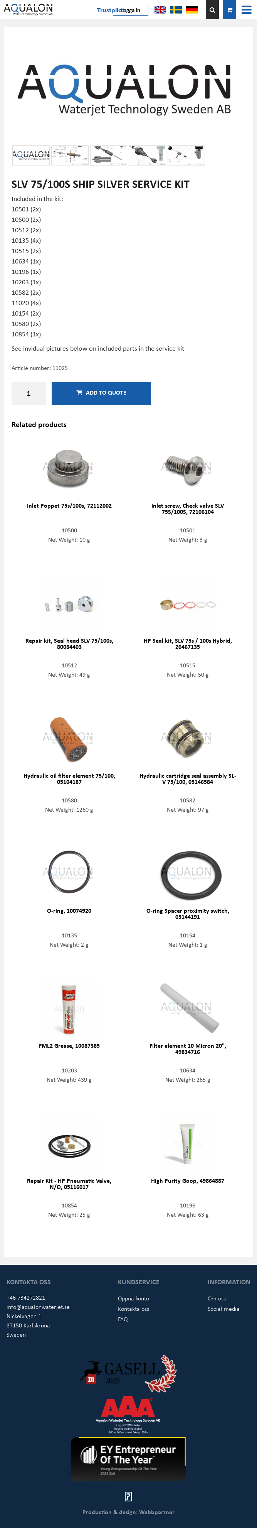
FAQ (123, 1319)
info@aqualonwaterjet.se (38, 1306)
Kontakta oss (133, 1308)
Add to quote (101, 392)
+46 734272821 (26, 1297)
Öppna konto (133, 1298)
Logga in (130, 10)
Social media (224, 1308)
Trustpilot (110, 9)
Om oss (217, 1298)
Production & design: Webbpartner (128, 1512)
